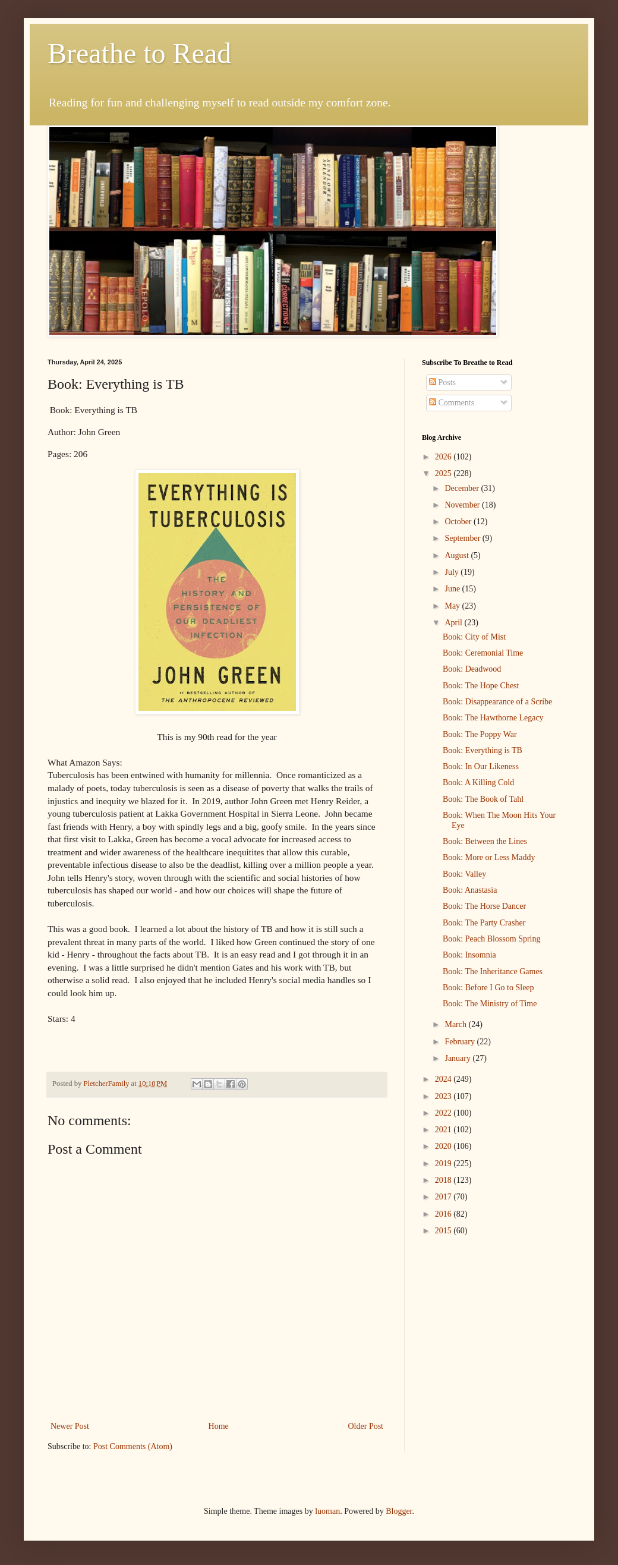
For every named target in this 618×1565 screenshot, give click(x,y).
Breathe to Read (139, 53)
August (457, 555)
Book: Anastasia (470, 890)
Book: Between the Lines (485, 841)
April (454, 622)
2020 (444, 1146)
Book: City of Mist (474, 636)
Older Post (366, 1426)
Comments (451, 402)
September (463, 538)
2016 (444, 1214)
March (456, 1024)
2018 (444, 1180)
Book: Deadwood (472, 669)
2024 (444, 1079)
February (460, 1041)
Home (219, 1426)
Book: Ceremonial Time (483, 652)
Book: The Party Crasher (484, 922)
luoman (327, 1511)
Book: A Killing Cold (478, 782)
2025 (444, 473)
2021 (444, 1129)
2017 (444, 1196)
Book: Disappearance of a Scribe (497, 701)
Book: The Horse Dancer (484, 906)
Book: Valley (464, 874)
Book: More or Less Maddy (489, 857)
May (453, 606)
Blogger (399, 1511)
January (458, 1058)
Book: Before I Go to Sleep (488, 987)
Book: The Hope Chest (481, 685)
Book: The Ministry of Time (490, 1003)
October (459, 521)
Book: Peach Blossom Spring (492, 938)
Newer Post (70, 1426)
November (463, 504)
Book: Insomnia (469, 954)
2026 (444, 456)
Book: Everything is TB (482, 750)
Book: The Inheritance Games (493, 971)
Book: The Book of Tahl (483, 799)
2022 (444, 1113)
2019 (444, 1163)
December (462, 488)
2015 (444, 1230)
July (452, 572)
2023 (444, 1096)
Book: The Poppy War (480, 734)
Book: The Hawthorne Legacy (493, 717)
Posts (442, 382)
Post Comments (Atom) (132, 1446)
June (453, 588)
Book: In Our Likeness (481, 766)
